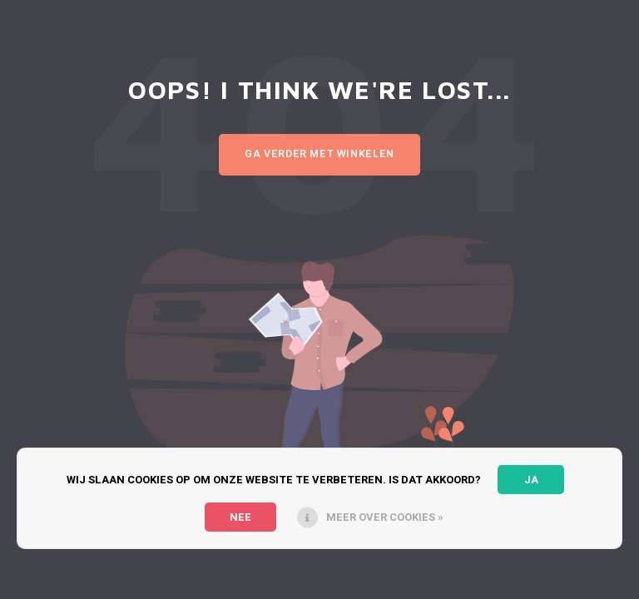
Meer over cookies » (384, 517)
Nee (240, 517)
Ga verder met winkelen (319, 153)
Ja (531, 480)
